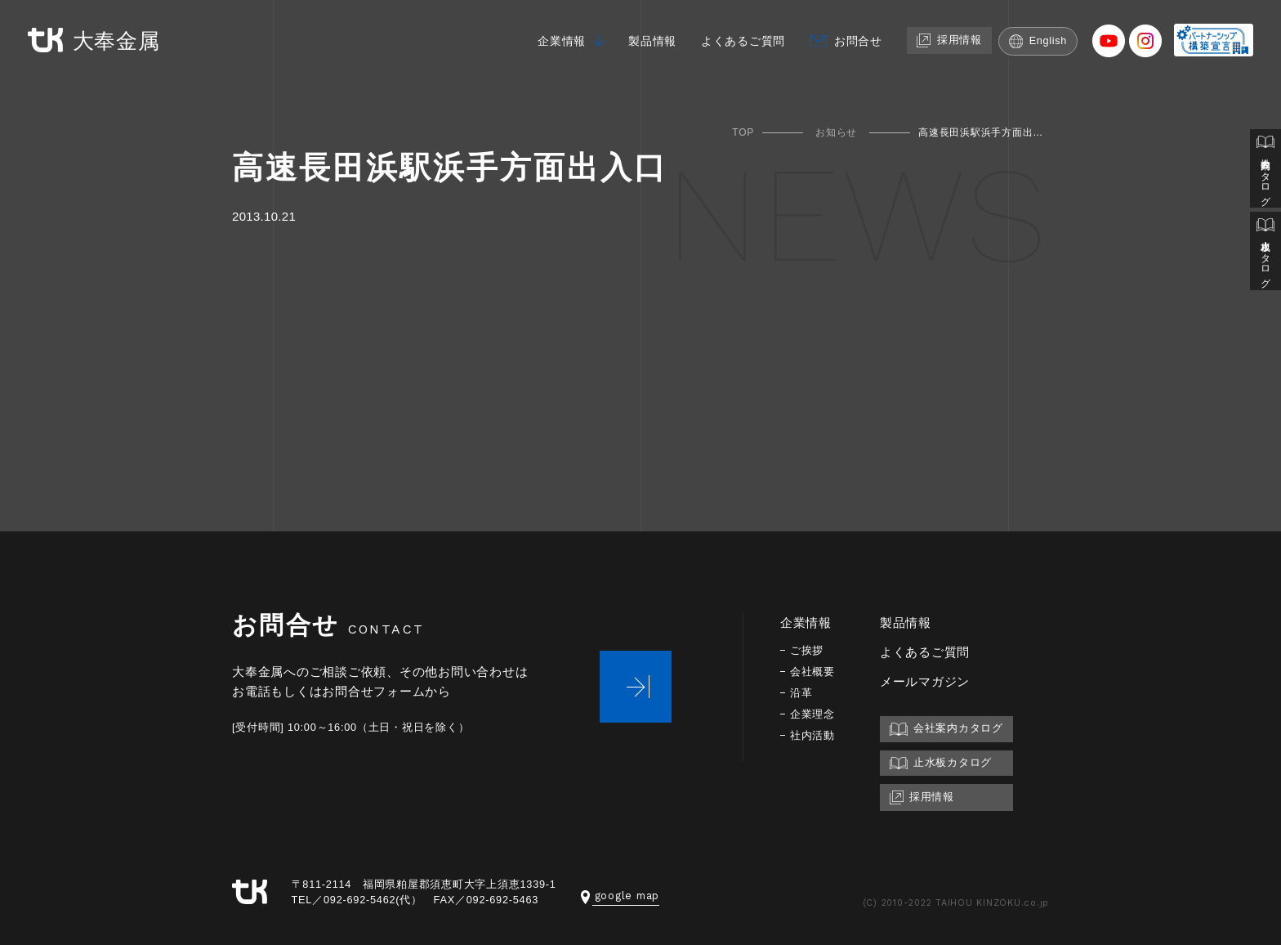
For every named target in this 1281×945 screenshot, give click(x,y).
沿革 (802, 693)
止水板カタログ (1265, 255)
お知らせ (836, 132)
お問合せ (852, 39)
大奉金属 (96, 39)
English (1038, 39)
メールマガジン (928, 681)
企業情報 (543, 39)
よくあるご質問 (733, 39)
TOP (743, 132)
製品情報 (637, 39)
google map (620, 895)
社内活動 (814, 735)
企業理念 (814, 714)
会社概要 (814, 671)
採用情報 (947, 38)
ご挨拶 (808, 650)
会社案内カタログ (1265, 170)
